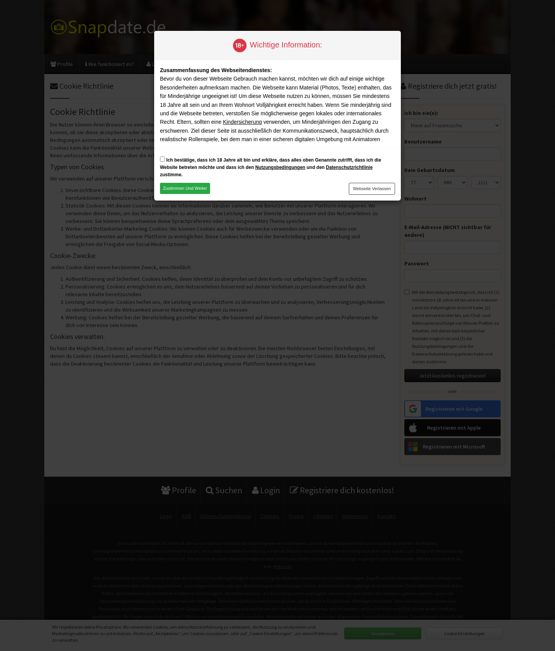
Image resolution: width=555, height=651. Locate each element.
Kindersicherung (242, 122)
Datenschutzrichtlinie (349, 167)
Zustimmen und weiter (185, 188)
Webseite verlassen (372, 188)
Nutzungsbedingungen (280, 167)
